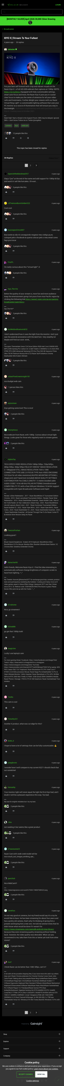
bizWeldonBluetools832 (17, 329)
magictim (12, 648)
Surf (9, 962)
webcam (25, 125)
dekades (11, 49)
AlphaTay (12, 459)
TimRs (10, 697)
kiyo (16, 125)
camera (8, 125)
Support (32, 1048)
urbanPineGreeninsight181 (19, 376)
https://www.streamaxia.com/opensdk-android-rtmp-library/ (29, 929)
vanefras (11, 910)
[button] (2, 5)
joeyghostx (12, 762)
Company (32, 1056)
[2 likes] (14, 414)
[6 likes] (15, 272)
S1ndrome (12, 604)
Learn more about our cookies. (46, 1069)
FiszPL (11, 262)
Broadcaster (9, 29)
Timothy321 (13, 719)
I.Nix (10, 822)
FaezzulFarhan (14, 530)
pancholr (11, 878)
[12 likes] (16, 133)
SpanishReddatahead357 (18, 173)
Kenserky (11, 787)
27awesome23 (14, 849)
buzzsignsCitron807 (16, 230)
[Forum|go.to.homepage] (17, 5)
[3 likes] (15, 214)
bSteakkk (11, 626)
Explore (32, 1041)
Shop (32, 1034)
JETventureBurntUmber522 (19, 203)
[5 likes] (15, 187)
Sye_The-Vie (13, 289)
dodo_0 (11, 740)
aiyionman (12, 403)
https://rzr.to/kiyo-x (12, 92)
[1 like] (13, 387)
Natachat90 (13, 562)
